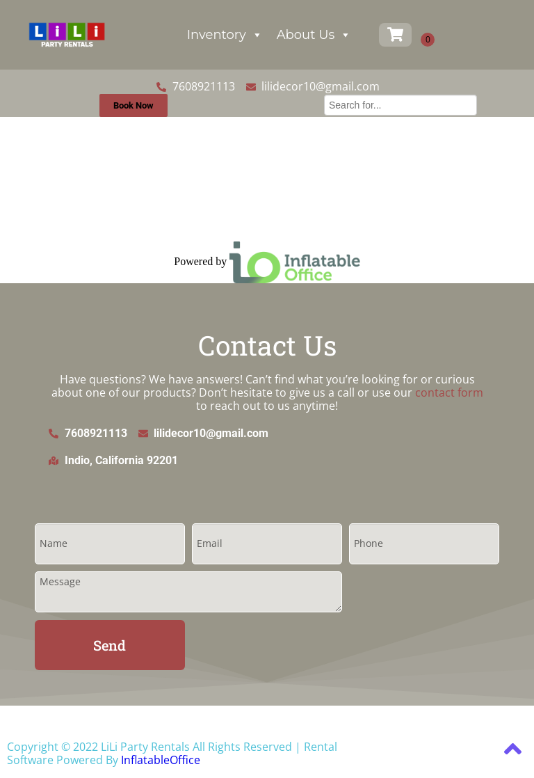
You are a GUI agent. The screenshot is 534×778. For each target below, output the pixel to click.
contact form (449, 392)
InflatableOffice (160, 760)
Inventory (225, 34)
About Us (314, 34)
